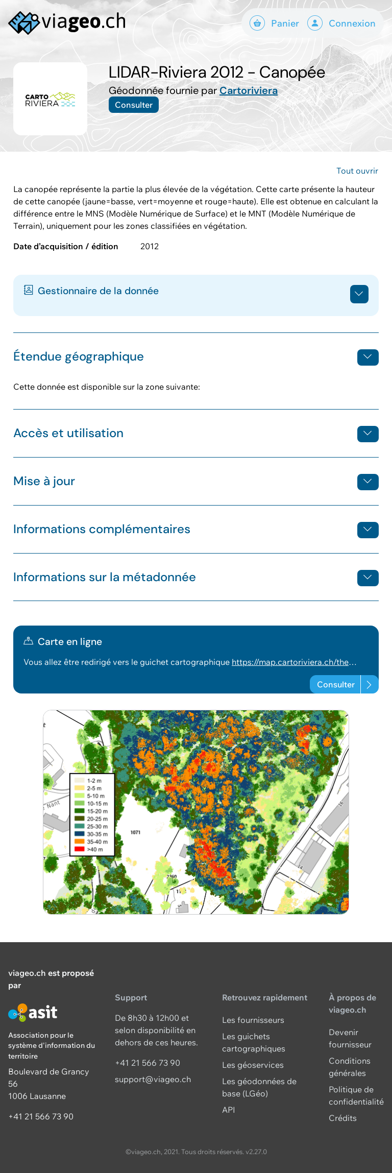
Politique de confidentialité (356, 1095)
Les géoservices (253, 1065)
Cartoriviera (248, 90)
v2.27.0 (256, 1151)
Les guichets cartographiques (253, 1042)
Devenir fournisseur (350, 1038)
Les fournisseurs (253, 1020)
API (228, 1110)
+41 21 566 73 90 (41, 1116)
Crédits (343, 1118)
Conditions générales (350, 1067)
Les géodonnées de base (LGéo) (259, 1087)
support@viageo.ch (153, 1079)
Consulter (134, 105)
